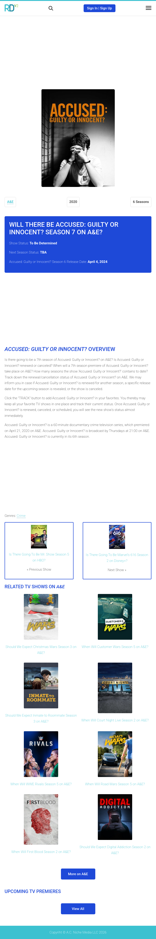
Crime (21, 516)
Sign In (92, 8)
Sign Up (106, 8)
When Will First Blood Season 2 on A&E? (41, 852)
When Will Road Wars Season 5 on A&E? (115, 784)
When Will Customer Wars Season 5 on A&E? (115, 647)
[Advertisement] (78, 49)
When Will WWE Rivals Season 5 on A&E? (40, 784)
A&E (10, 202)
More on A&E (78, 874)
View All (78, 909)
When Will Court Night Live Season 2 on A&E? (115, 720)
